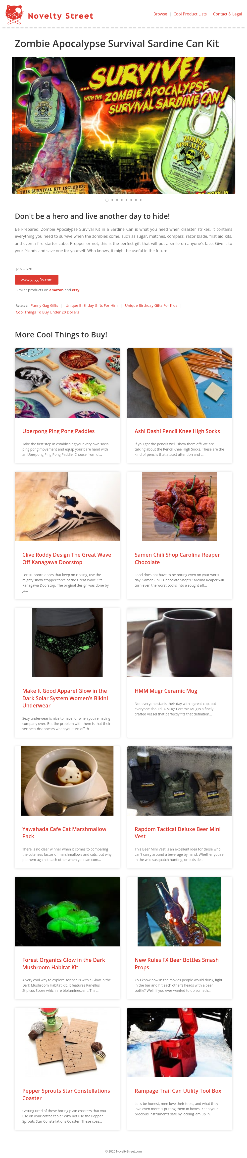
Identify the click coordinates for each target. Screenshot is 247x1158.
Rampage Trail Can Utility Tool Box (178, 1090)
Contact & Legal (227, 14)
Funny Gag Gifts (44, 305)
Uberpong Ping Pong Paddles (58, 431)
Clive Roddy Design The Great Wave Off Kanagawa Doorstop (66, 558)
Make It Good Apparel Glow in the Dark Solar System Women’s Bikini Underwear (65, 698)
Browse (160, 14)
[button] (36, 280)
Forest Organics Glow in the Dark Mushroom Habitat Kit (63, 963)
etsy (75, 290)
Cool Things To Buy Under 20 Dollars (47, 311)
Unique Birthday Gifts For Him (92, 305)
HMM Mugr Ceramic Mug (166, 690)
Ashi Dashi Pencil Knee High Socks (177, 431)
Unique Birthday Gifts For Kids (151, 305)
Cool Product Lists (190, 14)
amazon (56, 290)
